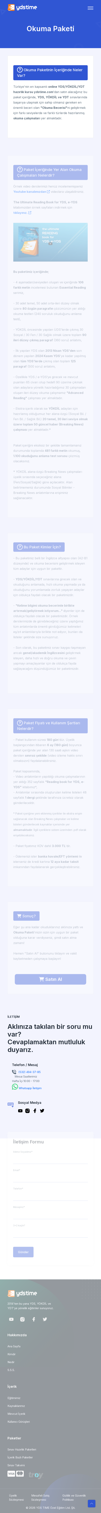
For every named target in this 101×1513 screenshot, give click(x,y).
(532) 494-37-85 (29, 1072)
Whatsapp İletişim (30, 1088)
